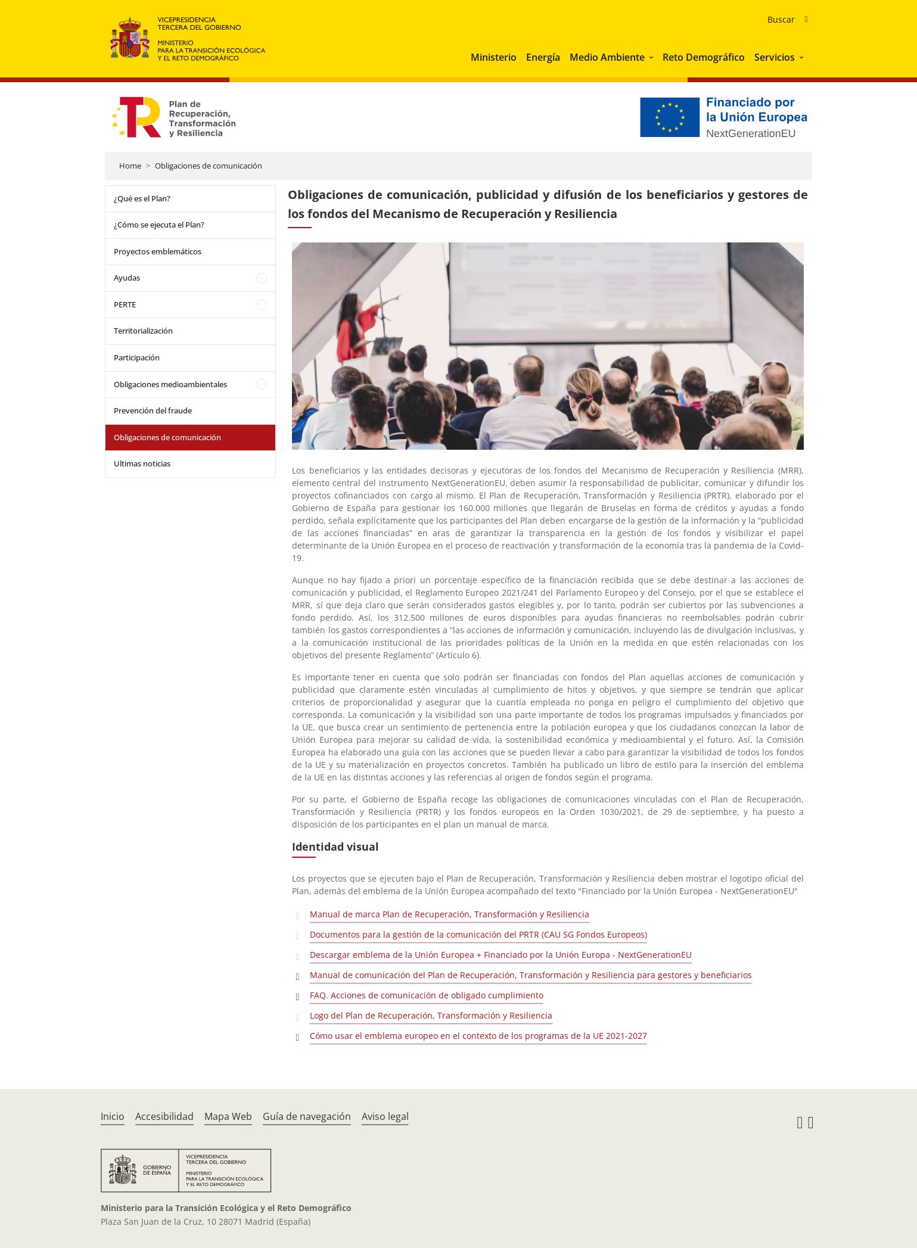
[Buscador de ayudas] (787, 20)
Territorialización (143, 330)
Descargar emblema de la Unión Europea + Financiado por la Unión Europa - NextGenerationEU (502, 954)
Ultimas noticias (142, 463)
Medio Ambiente (607, 57)
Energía (543, 57)
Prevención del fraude (153, 410)
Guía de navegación (307, 1116)
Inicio (113, 1116)
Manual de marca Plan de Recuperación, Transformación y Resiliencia (450, 914)
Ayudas (127, 277)
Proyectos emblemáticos (157, 251)
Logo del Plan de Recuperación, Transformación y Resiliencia (432, 1015)
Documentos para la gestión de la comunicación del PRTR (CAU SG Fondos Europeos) (479, 934)
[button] (652, 57)
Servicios (774, 57)
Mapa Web (228, 1116)
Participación (137, 357)
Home (130, 165)
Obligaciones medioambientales (170, 384)
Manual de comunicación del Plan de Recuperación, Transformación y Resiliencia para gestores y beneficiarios (532, 975)
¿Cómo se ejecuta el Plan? (159, 224)
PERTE (125, 304)
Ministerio (494, 57)
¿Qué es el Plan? (142, 198)
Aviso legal (385, 1116)
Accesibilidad (164, 1116)
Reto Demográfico (704, 57)
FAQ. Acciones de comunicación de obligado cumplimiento (427, 995)
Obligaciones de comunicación (208, 165)
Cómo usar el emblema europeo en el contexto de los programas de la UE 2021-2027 (479, 1035)
